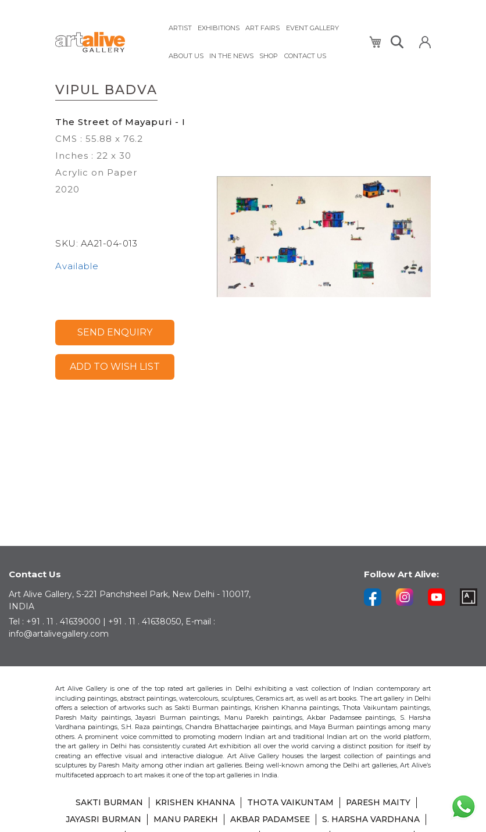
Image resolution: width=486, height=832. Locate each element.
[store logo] (104, 41)
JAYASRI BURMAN (101, 820)
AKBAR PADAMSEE (271, 820)
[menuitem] (180, 27)
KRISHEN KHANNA (194, 804)
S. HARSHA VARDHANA (373, 820)
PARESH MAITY (379, 804)
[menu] (261, 41)
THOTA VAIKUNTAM (290, 804)
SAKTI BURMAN (108, 804)
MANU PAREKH (185, 820)
